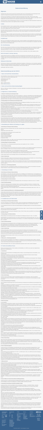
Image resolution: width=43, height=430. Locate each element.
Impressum (31, 413)
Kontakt (24, 413)
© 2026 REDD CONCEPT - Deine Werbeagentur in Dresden (21, 428)
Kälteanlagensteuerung (19, 413)
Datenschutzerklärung (32, 416)
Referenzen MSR (18, 417)
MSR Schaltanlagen (19, 415)
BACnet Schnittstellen (18, 419)
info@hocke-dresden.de (6, 83)
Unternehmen (25, 416)
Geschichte (24, 417)
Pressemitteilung (25, 418)
